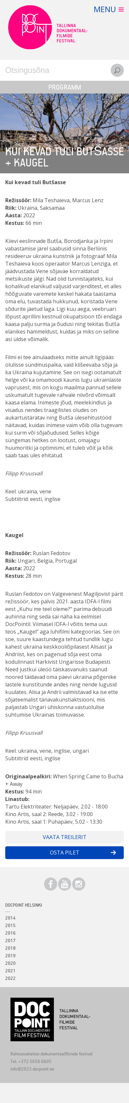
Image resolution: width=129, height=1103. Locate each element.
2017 (10, 940)
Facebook (50, 884)
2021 (10, 970)
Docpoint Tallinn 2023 (47, 27)
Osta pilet (64, 852)
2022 (10, 978)
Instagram (78, 884)
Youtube (64, 884)
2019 (10, 955)
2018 (10, 948)
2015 (10, 925)
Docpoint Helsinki (23, 905)
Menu (105, 9)
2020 (10, 963)
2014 (10, 918)
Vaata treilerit (65, 837)
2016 (10, 933)
